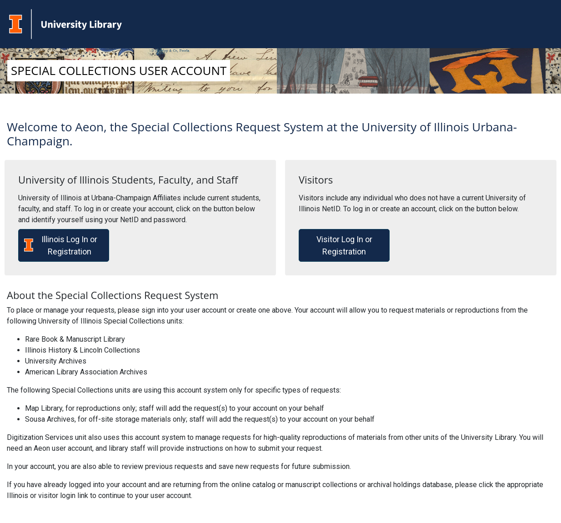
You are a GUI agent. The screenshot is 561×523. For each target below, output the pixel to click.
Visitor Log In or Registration (344, 245)
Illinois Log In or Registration (60, 245)
